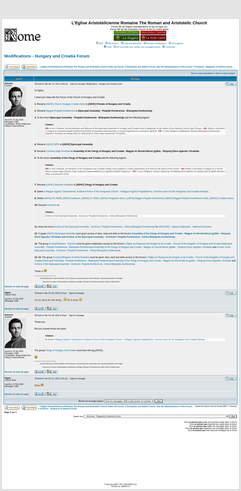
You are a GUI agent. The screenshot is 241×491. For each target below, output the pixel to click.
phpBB (115, 484)
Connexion (168, 47)
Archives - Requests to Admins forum (213, 67)
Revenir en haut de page (17, 286)
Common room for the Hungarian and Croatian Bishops (180, 191)
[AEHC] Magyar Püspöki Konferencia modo (186, 198)
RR (165, 26)
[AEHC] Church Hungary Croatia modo (65, 104)
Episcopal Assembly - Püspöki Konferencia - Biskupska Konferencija (78, 260)
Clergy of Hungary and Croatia (60, 350)
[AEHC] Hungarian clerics (113, 198)
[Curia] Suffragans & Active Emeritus (71, 257)
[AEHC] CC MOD (90, 198)
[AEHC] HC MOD (52, 198)
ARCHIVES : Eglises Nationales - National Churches (185, 226)
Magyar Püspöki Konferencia (60, 111)
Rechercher (112, 43)
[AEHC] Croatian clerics (221, 198)
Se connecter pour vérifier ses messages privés (137, 47)
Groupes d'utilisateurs (155, 43)
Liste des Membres (131, 43)
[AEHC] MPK (52, 144)
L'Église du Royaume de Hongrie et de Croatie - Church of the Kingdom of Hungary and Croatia (172, 243)
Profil (107, 47)
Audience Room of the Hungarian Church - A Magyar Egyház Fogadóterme (114, 191)
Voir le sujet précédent (202, 73)
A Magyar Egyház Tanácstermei (60, 191)
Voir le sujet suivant (225, 73)
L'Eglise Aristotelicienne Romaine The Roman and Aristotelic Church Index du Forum (82, 67)
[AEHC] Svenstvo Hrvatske (59, 184)
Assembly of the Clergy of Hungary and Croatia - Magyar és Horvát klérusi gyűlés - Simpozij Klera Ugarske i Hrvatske (153, 247)
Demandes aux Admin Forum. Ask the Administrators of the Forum (159, 67)
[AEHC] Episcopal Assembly (61, 233)
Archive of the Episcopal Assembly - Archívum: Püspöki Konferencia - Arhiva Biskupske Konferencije (104, 226)
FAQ (99, 43)
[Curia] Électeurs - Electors (62, 243)
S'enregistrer (176, 43)
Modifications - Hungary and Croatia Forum (46, 56)
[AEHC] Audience (71, 198)
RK (154, 29)
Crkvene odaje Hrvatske (58, 151)
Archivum (52, 205)
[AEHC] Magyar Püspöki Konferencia (145, 198)
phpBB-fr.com (125, 486)
